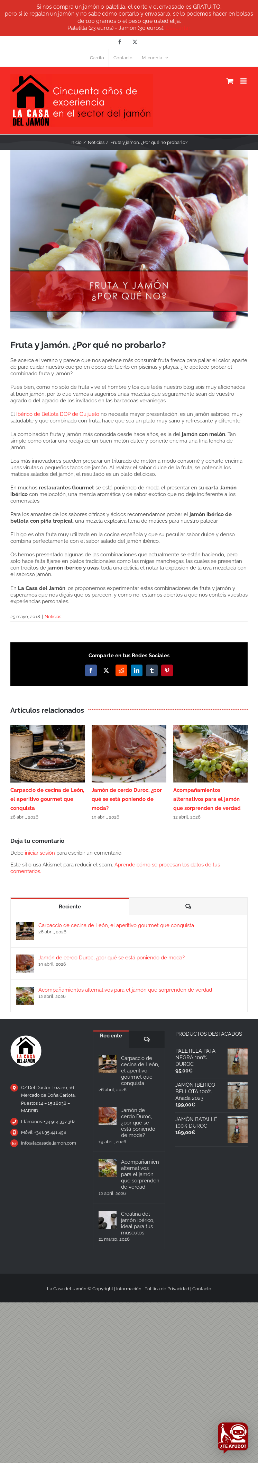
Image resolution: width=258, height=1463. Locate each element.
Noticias (53, 616)
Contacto (201, 1288)
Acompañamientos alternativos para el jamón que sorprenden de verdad (207, 799)
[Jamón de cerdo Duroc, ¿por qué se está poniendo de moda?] (25, 958)
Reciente (70, 907)
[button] (15, 772)
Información (128, 1288)
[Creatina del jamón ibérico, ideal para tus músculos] (108, 1220)
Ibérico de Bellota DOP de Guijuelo (57, 414)
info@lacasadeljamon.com (48, 1143)
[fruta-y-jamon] (129, 239)
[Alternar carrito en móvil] (230, 81)
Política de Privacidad (167, 1288)
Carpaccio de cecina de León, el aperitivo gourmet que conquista (47, 799)
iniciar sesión (40, 853)
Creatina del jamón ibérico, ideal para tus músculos (137, 1223)
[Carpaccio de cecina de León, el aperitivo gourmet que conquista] (25, 925)
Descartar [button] (178, 28)
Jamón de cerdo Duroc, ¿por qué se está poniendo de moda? (127, 799)
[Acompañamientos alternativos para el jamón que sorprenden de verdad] (25, 990)
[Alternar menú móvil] (244, 81)
